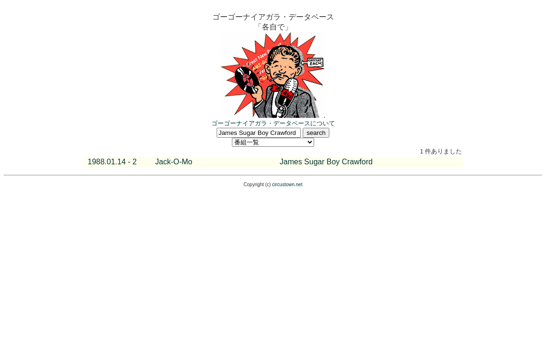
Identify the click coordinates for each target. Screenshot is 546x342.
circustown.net (287, 184)
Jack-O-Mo (173, 162)
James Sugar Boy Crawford (326, 162)
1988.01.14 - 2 (112, 162)
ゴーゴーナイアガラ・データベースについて (273, 123)
